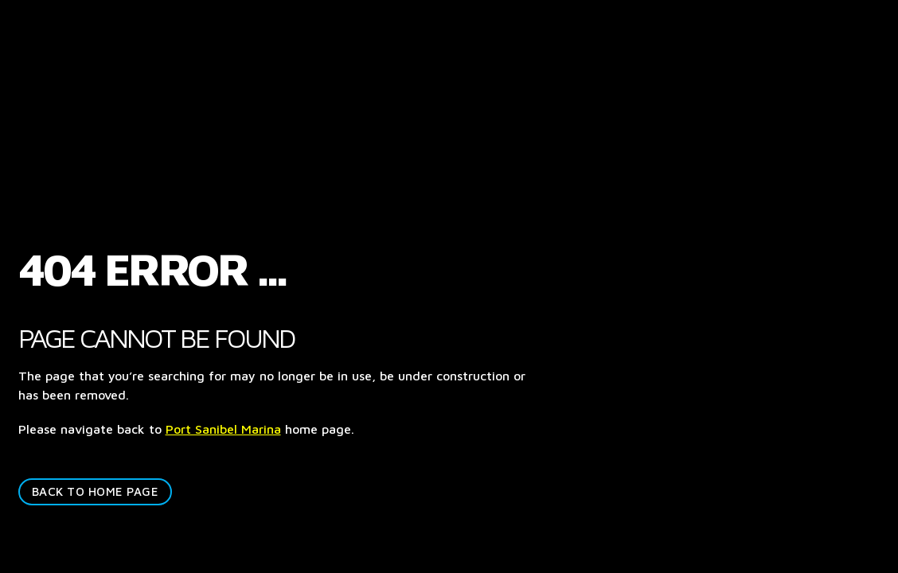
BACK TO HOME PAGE (95, 491)
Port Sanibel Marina (223, 429)
